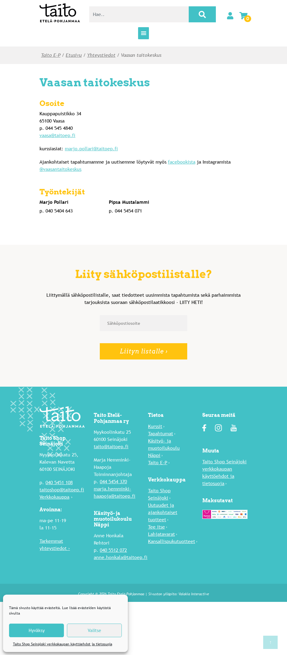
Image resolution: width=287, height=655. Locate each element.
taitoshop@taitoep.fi (61, 490)
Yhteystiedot (101, 55)
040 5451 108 (59, 482)
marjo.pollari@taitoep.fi (91, 149)
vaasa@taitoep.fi (57, 135)
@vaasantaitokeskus (60, 169)
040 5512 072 (113, 550)
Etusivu (74, 55)
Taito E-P (50, 55)
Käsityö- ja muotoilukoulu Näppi (164, 448)
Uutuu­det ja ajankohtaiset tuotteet (162, 512)
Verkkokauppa (54, 497)
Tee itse (156, 527)
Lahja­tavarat (161, 534)
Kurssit (155, 426)
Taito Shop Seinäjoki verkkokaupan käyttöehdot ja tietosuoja (62, 644)
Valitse (94, 630)
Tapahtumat (160, 433)
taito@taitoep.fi (111, 446)
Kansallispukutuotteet (171, 541)
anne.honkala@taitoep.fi (120, 557)
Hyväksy (37, 630)
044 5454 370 (113, 481)
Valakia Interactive (193, 594)
